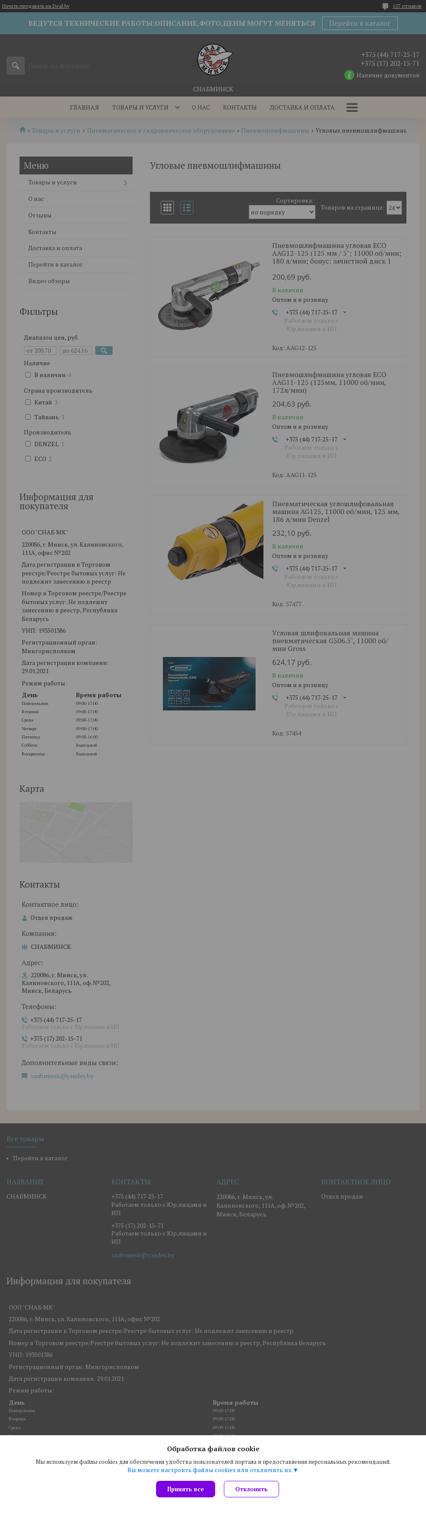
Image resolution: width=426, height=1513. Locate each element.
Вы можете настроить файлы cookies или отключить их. (210, 1470)
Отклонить (251, 1489)
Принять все (185, 1489)
